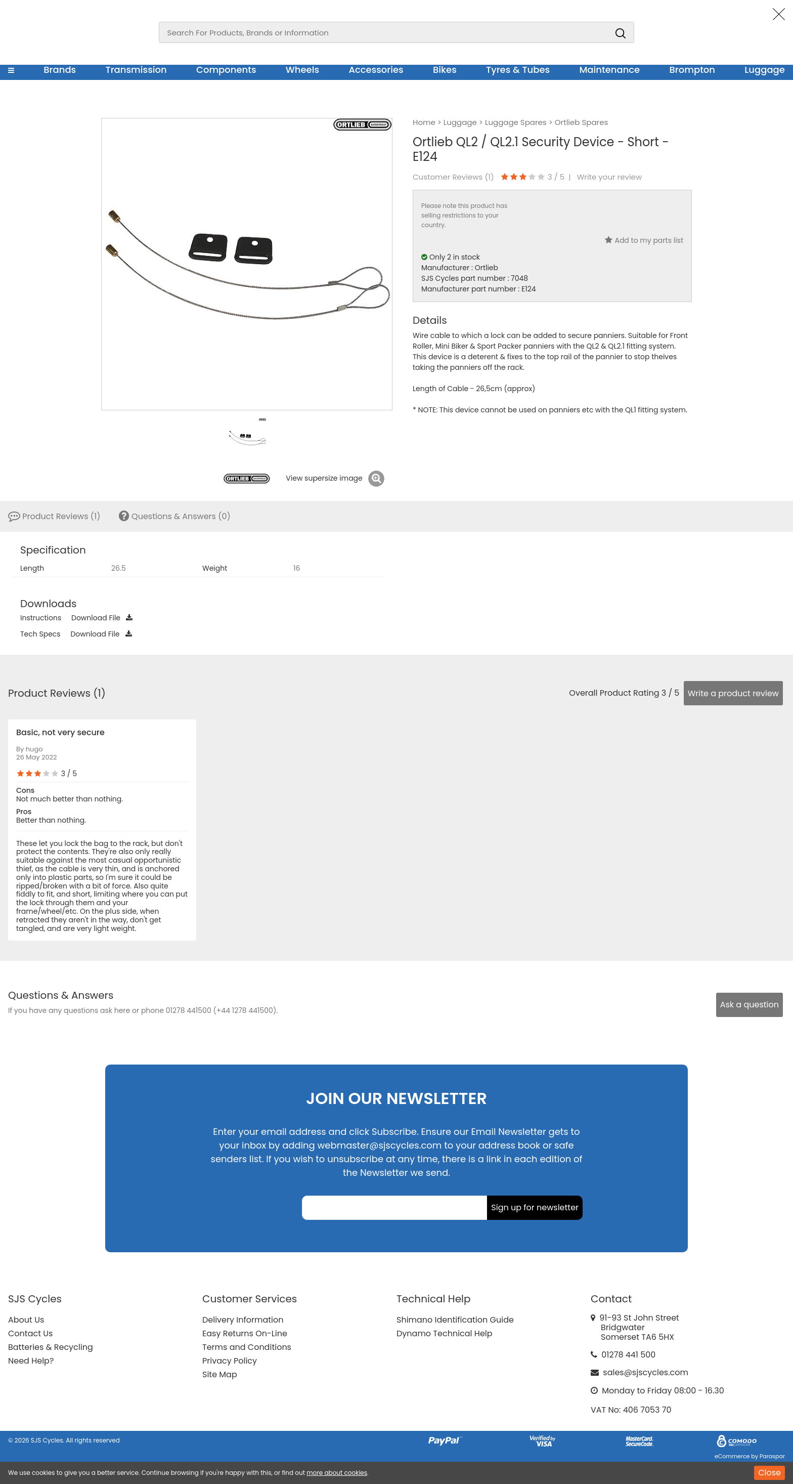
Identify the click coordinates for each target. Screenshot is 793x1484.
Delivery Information (242, 1320)
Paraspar (772, 1456)
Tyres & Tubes (518, 69)
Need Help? (31, 1361)
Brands (59, 69)
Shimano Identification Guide (455, 1320)
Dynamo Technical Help (444, 1333)
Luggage (764, 69)
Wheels (302, 69)
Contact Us (30, 1333)
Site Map (219, 1374)
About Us (26, 1320)
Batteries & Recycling (50, 1347)
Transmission (136, 69)
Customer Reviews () (453, 177)
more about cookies (336, 1472)
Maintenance (609, 69)
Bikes (445, 69)
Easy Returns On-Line (244, 1333)
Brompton (693, 69)
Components (226, 69)
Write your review (609, 177)
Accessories (375, 69)
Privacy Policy (229, 1361)
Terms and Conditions (246, 1347)
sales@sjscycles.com (645, 1372)
